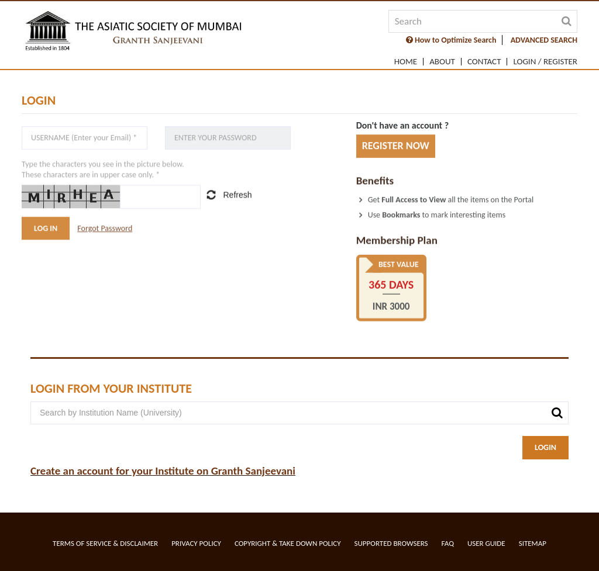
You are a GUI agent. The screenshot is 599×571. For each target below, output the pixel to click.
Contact (484, 61)
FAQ (448, 543)
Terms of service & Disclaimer (105, 543)
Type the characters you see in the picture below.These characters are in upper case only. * (103, 170)
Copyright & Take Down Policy (288, 543)
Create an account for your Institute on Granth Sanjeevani (162, 470)
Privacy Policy (196, 543)
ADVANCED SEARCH (544, 40)
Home (405, 61)
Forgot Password (104, 228)
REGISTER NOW (395, 146)
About (442, 61)
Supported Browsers (391, 543)
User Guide (486, 543)
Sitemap (532, 543)
